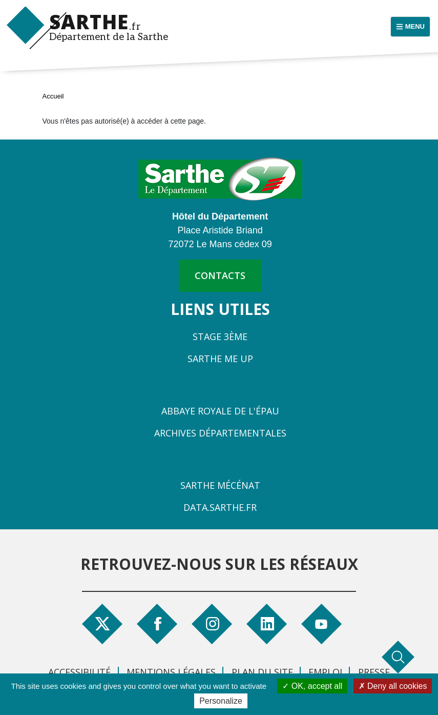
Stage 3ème (220, 336)
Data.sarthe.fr (220, 507)
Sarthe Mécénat (220, 485)
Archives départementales (220, 433)
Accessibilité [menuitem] (79, 672)
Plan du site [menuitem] (262, 672)
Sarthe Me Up (220, 358)
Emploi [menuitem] (325, 672)
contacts (220, 275)
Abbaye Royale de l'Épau (220, 411)
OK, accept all (312, 686)
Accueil (53, 96)
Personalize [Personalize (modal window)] (220, 701)
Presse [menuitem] (374, 672)
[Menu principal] (410, 26)
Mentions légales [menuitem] (171, 672)
